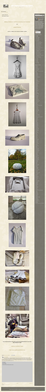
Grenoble (36, 127)
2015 (36, 35)
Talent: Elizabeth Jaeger (38, 54)
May (36, 60)
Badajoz (36, 75)
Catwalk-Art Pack (37, 100)
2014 (36, 36)
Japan (36, 137)
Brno (36, 91)
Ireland (36, 134)
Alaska (36, 67)
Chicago (36, 102)
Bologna (36, 86)
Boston (36, 88)
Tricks (36, 195)
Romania (36, 170)
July (36, 58)
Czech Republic (37, 114)
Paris (36, 163)
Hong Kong (37, 130)
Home (17, 383)
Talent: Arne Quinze (38, 49)
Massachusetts (37, 150)
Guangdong (37, 128)
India (36, 131)
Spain (36, 182)
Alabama (36, 66)
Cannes (36, 98)
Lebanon (36, 140)
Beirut (36, 78)
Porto (36, 166)
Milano (36, 154)
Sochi (36, 179)
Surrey (36, 183)
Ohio (36, 162)
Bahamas (37, 76)
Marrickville (37, 149)
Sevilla (36, 175)
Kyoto (36, 138)
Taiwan (36, 186)
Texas (36, 188)
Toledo (36, 192)
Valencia (36, 198)
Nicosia (36, 160)
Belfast (36, 79)
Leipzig (36, 141)
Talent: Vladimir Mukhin (38, 56)
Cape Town (37, 99)
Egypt (36, 120)
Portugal (36, 167)
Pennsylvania (37, 164)
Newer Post (3, 383)
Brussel (36, 92)
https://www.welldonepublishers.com (17, 349)
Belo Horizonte (37, 81)
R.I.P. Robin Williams (38, 48)
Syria (36, 185)
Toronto (36, 193)
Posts (36, 31)
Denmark (36, 117)
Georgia (36, 124)
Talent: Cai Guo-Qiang (38, 41)
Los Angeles (37, 143)
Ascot (36, 72)
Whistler (36, 201)
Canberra (36, 97)
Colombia (37, 107)
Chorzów (36, 104)
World (36, 202)
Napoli (36, 156)
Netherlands (37, 157)
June (36, 59)
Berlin (36, 82)
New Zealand (37, 159)
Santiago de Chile (37, 172)
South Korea (37, 180)
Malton (36, 147)
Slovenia (36, 178)
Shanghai (37, 176)
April (36, 61)
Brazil (36, 89)
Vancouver (37, 199)
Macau (36, 144)
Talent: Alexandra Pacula (38, 43)
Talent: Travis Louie (38, 52)
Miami (36, 153)
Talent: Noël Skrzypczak (38, 51)
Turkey (36, 196)
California (37, 95)
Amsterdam (37, 69)
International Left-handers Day (39, 47)
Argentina (37, 70)
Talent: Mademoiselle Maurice (39, 42)
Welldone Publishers (41, 18)
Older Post (31, 383)
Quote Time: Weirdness (38, 57)
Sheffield (36, 177)
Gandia (36, 123)
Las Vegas (37, 139)
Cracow (36, 111)
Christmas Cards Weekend (38, 105)
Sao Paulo (37, 173)
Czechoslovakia (37, 115)
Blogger (36, 389)
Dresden (36, 118)
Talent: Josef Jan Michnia (38, 53)
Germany (36, 125)
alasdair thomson (17, 27)
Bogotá (36, 85)
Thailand (36, 189)
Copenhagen (37, 110)
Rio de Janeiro (37, 169)
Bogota (36, 84)
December (37, 37)
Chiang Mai (37, 101)
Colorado (36, 108)
